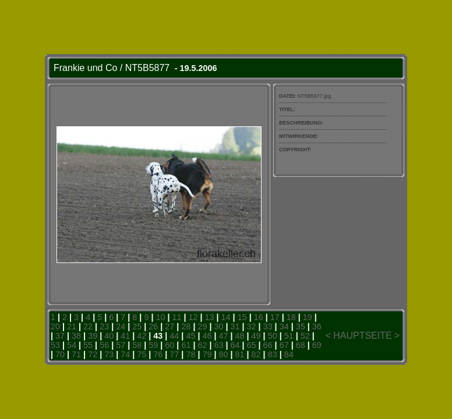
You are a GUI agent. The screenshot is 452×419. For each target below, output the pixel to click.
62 (202, 345)
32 (251, 326)
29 (202, 326)
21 (71, 326)
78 (190, 354)
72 (92, 354)
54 (71, 345)
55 (88, 345)
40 (109, 335)
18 (291, 317)
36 (317, 326)
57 (120, 345)
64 (235, 345)
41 (125, 335)
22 (88, 326)
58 (137, 345)
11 (176, 317)
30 (218, 326)
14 (226, 317)
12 (193, 317)
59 (153, 345)
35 (300, 326)
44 (174, 335)
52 (305, 335)
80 (223, 354)
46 (206, 335)
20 (55, 326)
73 (109, 354)
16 (258, 317)
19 (307, 317)
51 (289, 335)
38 (76, 335)
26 (153, 326)
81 (240, 354)
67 (284, 345)
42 (141, 335)
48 (240, 335)
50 (272, 335)
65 (251, 345)
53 (55, 345)
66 (268, 345)
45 (190, 335)
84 (289, 354)
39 (92, 335)
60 (169, 345)
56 (104, 345)
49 (256, 335)
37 (60, 335)
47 (223, 335)
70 (60, 354)
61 (185, 345)
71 (76, 354)
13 (209, 317)
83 (272, 354)
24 (120, 326)
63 (218, 345)
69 (317, 345)
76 (158, 354)
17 (275, 317)
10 (160, 317)
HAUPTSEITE (362, 335)
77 (174, 354)
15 (242, 317)
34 (284, 326)
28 (185, 326)
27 (169, 326)
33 (268, 326)
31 (235, 326)
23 (104, 326)
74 (125, 354)
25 (137, 326)
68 (300, 345)
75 (141, 354)
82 (256, 354)
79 (206, 354)
